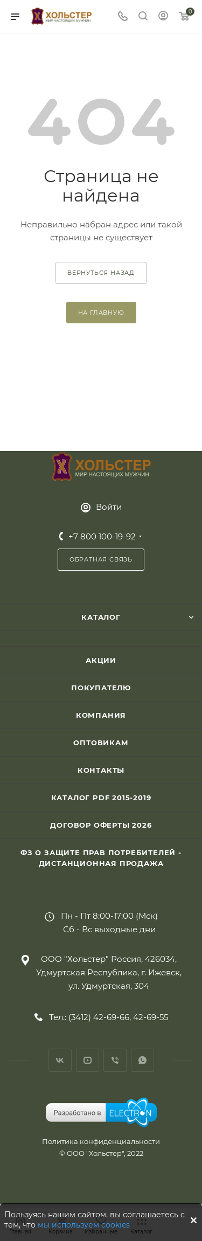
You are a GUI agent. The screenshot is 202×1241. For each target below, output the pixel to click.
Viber (115, 1060)
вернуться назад (101, 272)
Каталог (101, 617)
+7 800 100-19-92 (102, 536)
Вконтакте (60, 1060)
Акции (101, 660)
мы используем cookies (84, 1225)
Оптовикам (100, 742)
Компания (101, 715)
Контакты (101, 770)
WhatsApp (142, 1060)
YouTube (87, 1060)
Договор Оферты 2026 (100, 825)
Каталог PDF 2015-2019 (101, 797)
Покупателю (101, 687)
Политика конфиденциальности (101, 1141)
